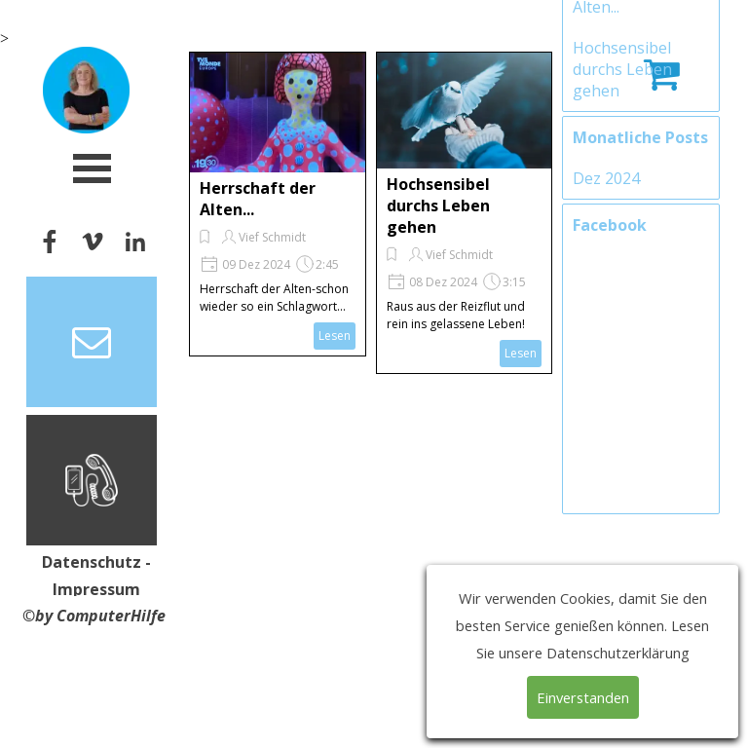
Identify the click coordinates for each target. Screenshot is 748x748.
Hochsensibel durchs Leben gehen (438, 205)
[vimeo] (92, 241)
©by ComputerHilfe (94, 615)
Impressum (96, 589)
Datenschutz (91, 562)
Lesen (334, 335)
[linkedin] (135, 241)
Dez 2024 (606, 310)
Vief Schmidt (272, 237)
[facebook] (49, 241)
